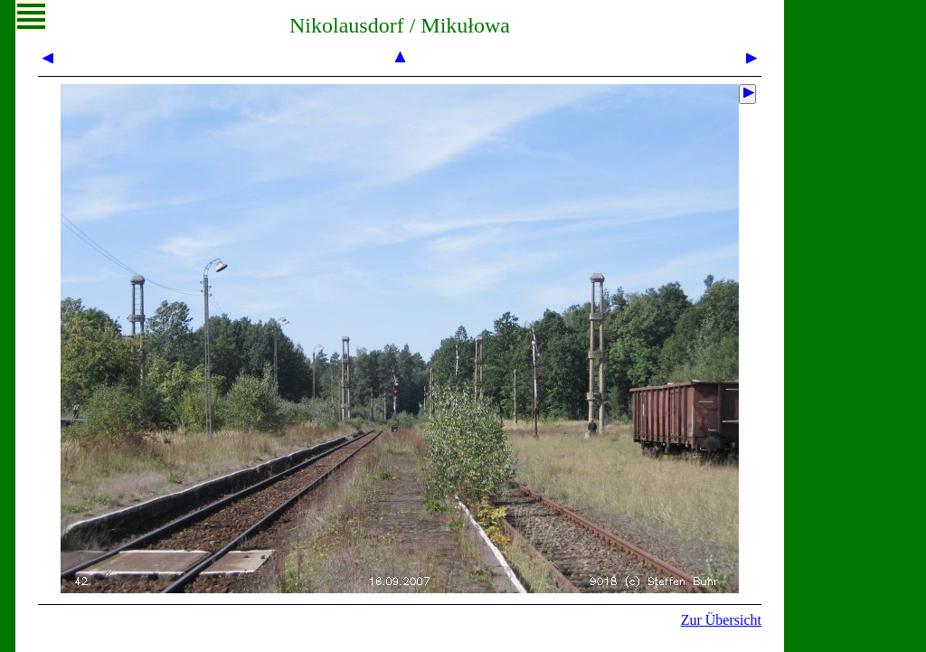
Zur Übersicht (721, 620)
